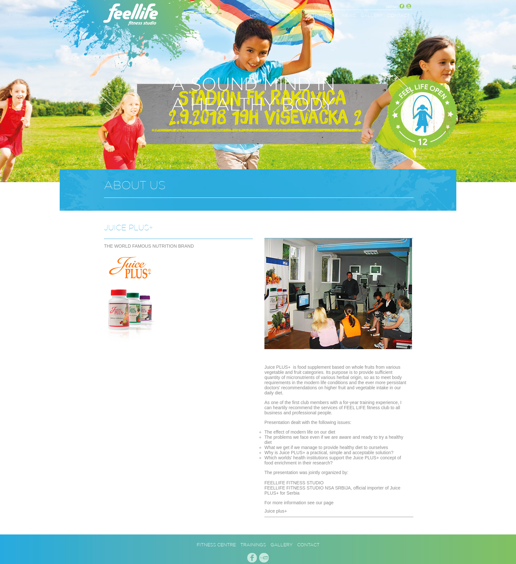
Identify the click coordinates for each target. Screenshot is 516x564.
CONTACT (398, 15)
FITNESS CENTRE (287, 15)
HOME (257, 15)
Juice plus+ (275, 511)
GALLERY (372, 15)
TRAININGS (325, 15)
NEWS (349, 15)
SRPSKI (392, 7)
